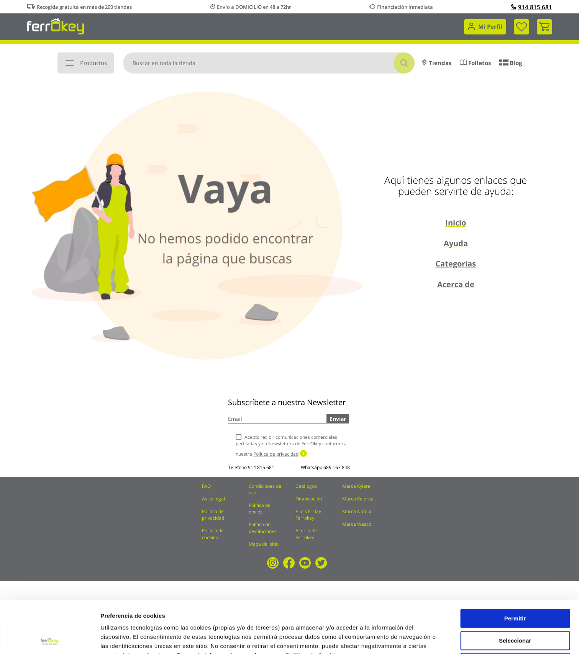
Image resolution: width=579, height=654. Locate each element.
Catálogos (306, 486)
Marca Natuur (357, 511)
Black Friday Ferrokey (308, 514)
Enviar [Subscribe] (338, 418)
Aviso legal (213, 498)
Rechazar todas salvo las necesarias (515, 613)
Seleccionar (515, 588)
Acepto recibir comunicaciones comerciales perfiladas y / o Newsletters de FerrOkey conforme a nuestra (291, 445)
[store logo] (55, 25)
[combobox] (269, 63)
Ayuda (456, 243)
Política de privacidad (213, 514)
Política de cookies (213, 533)
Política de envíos (260, 508)
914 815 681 (531, 7)
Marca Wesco (356, 524)
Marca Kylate (356, 486)
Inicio (455, 222)
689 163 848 (336, 467)
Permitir (515, 565)
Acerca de (455, 284)
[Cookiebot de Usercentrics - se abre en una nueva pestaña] (49, 639)
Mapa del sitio (264, 544)
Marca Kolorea (358, 498)
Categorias (455, 263)
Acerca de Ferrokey (306, 533)
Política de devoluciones (263, 527)
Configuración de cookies (136, 639)
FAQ (206, 486)
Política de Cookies (313, 602)
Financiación (308, 498)
